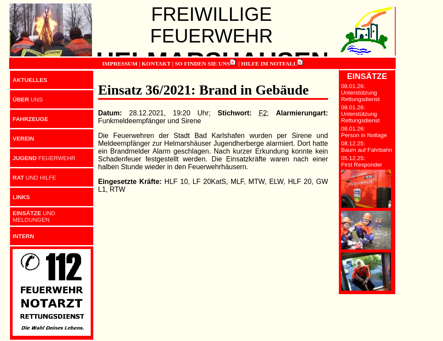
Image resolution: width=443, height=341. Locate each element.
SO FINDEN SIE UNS (202, 63)
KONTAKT (156, 63)
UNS (28, 99)
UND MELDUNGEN (34, 216)
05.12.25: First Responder (361, 161)
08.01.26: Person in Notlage (364, 131)
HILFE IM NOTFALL (269, 63)
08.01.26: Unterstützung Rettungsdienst (360, 92)
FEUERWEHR (44, 158)
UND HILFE (34, 177)
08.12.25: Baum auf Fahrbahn (366, 146)
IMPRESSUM (119, 63)
